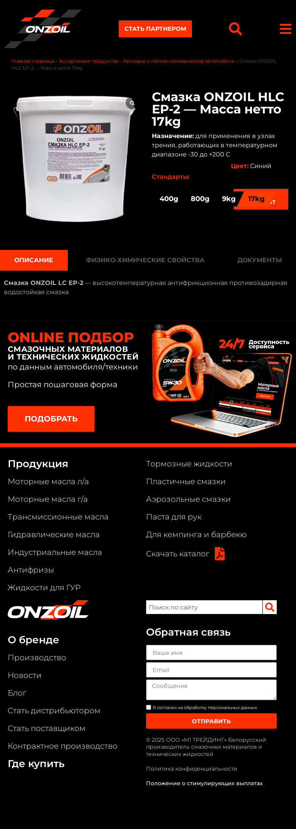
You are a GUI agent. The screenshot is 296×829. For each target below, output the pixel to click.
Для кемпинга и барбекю (196, 534)
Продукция (38, 464)
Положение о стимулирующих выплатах (204, 783)
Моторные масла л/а (48, 481)
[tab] (34, 260)
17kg (256, 199)
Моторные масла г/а (48, 499)
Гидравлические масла (54, 534)
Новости (25, 675)
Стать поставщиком (47, 728)
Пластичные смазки (186, 481)
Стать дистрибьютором (54, 710)
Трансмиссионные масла (58, 516)
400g (169, 199)
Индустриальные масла (55, 552)
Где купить (36, 763)
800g (200, 199)
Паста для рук (174, 516)
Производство (37, 657)
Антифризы (31, 569)
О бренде (33, 640)
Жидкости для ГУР (44, 587)
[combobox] (204, 607)
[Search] (270, 607)
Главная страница (33, 61)
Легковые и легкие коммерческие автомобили (179, 61)
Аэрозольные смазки (188, 499)
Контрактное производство (63, 746)
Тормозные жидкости (189, 463)
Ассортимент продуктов (88, 61)
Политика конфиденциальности (191, 768)
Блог (17, 692)
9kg (229, 199)
